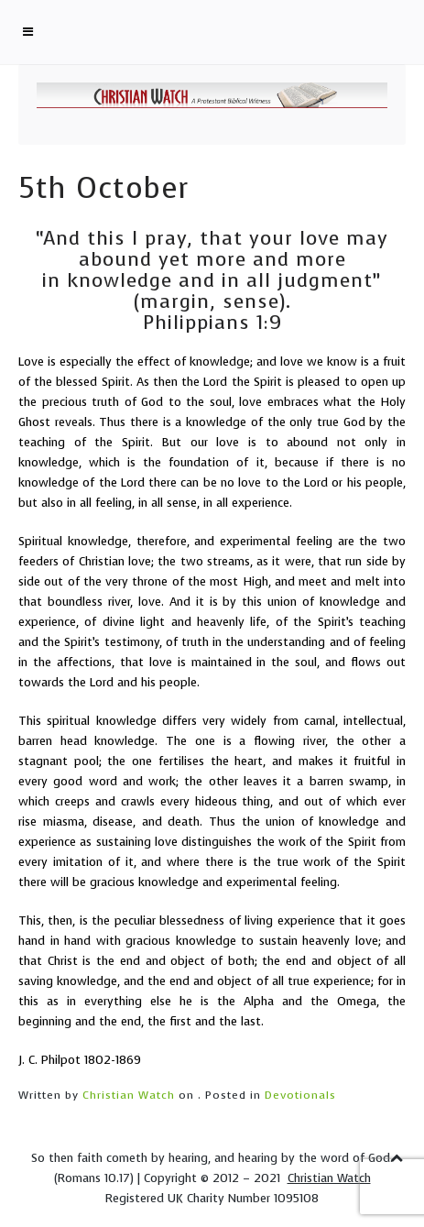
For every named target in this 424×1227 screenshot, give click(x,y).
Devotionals (300, 1095)
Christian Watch (128, 1095)
